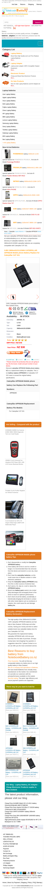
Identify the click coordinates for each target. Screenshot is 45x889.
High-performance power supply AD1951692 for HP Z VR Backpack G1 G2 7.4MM (23, 821)
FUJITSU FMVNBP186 (10, 844)
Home (5, 231)
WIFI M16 (13, 228)
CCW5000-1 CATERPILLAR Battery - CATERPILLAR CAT (13, 706)
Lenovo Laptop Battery (10, 120)
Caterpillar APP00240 (32, 231)
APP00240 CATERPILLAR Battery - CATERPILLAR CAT (31, 772)
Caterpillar (12, 231)
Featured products (9, 861)
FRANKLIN (17, 168)
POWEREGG (18, 154)
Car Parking (7, 28)
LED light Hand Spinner (22, 26)
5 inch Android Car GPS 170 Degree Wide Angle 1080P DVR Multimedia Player (14, 522)
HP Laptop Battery (8, 113)
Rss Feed (6, 858)
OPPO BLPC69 (20, 201)
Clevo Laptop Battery (9, 110)
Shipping (31, 4)
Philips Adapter (8, 865)
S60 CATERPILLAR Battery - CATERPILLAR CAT (31, 750)
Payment (6, 849)
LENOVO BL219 (8, 841)
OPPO (15, 195)
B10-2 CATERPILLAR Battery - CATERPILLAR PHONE (31, 728)
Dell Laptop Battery (9, 104)
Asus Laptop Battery (9, 101)
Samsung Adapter (9, 868)
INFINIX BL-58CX (20, 187)
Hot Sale (14, 4)
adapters (12, 36)
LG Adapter (6, 863)
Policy (30, 882)
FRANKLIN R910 (20, 173)
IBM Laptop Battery (9, 117)
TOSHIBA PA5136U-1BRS (11, 837)
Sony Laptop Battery (9, 126)
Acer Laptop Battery (9, 94)
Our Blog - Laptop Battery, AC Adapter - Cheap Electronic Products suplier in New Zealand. (22, 787)
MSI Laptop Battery (9, 136)
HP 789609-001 (8, 834)
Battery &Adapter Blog (10, 856)
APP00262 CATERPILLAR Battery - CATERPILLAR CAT (13, 750)
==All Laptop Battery (9, 143)
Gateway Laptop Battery (10, 133)
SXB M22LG (14, 214)
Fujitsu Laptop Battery (10, 107)
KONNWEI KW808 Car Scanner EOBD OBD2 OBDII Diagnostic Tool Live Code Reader (14, 432)
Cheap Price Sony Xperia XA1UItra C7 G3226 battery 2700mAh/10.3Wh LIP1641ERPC (22, 808)
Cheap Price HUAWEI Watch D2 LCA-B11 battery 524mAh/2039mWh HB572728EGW (21, 804)
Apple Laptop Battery (9, 97)
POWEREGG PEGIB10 (22, 159)
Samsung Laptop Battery (10, 123)
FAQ (34, 882)
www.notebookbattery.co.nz (25, 885)
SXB (15, 209)
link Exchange (7, 853)
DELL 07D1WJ (8, 839)
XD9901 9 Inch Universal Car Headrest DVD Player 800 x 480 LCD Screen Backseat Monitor (14, 462)
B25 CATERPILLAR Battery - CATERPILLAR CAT (13, 772)
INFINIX (16, 181)
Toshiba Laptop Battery (10, 130)
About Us (10, 882)
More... (13, 60)
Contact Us (6, 851)
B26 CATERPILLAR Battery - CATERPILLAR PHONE (13, 728)
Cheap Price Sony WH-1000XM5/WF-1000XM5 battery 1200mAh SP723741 (22, 816)
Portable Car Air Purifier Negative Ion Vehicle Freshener (15, 491)
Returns (22, 4)
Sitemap (39, 4)
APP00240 (13, 393)
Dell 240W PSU (36, 26)
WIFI (15, 222)
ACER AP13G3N (8, 846)
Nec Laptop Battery (9, 139)
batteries (5, 36)
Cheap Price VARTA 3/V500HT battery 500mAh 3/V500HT (20, 812)
